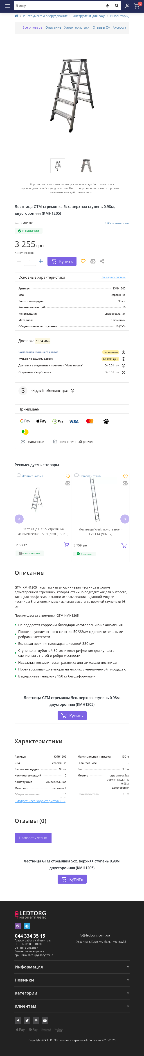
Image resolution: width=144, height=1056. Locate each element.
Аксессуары (122, 27)
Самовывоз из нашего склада (38, 352)
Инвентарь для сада (126, 16)
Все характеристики (113, 277)
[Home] (16, 16)
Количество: (24, 252)
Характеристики (77, 27)
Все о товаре (32, 27)
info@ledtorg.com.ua (93, 935)
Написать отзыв (33, 837)
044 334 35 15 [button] (30, 936)
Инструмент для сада (89, 16)
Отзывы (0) (101, 27)
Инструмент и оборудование (45, 16)
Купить (72, 716)
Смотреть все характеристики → (40, 801)
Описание (53, 27)
